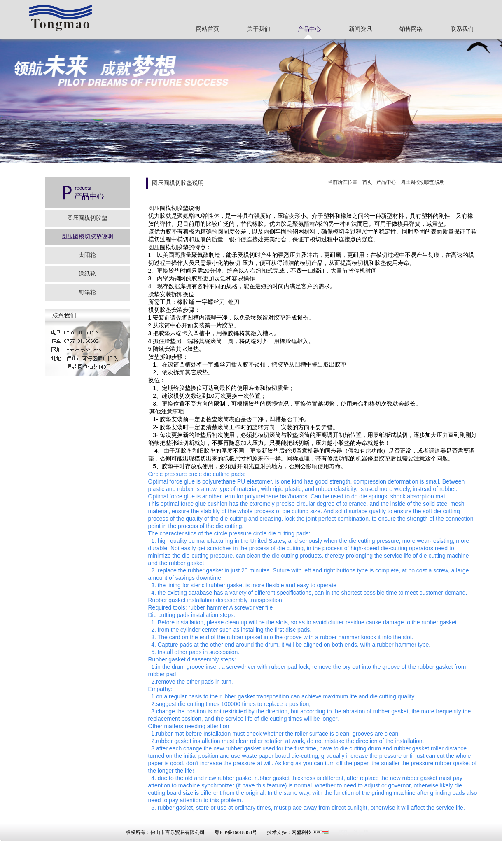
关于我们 (258, 29)
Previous (6, 99)
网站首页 (207, 29)
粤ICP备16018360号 (236, 832)
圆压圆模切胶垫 (87, 218)
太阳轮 (87, 255)
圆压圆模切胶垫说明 (87, 237)
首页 (367, 182)
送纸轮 (87, 274)
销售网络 (411, 29)
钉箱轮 (87, 292)
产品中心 (309, 29)
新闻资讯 (360, 29)
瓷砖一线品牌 (353, 832)
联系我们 (462, 29)
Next (495, 99)
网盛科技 (301, 832)
